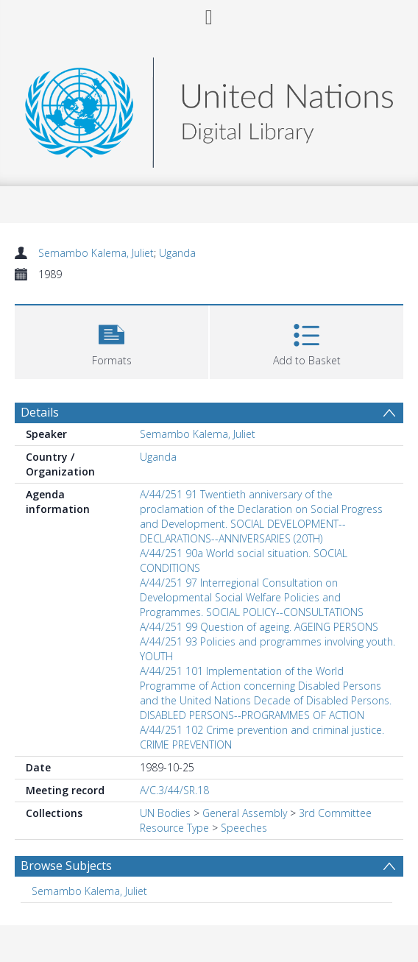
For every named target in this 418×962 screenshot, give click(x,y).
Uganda (177, 253)
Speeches (244, 828)
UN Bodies (165, 813)
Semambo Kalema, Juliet (96, 253)
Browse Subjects (66, 865)
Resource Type (174, 828)
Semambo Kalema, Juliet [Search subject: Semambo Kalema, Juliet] (89, 891)
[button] (111, 340)
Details (40, 412)
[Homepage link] (209, 108)
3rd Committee (335, 813)
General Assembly (244, 813)
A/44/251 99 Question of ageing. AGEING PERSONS (259, 627)
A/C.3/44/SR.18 (174, 790)
